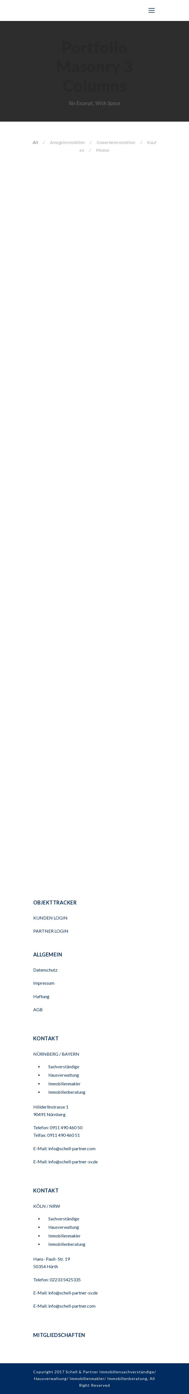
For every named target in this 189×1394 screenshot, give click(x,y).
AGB (38, 1009)
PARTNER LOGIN (51, 931)
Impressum (43, 983)
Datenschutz (45, 969)
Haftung (41, 996)
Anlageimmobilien (67, 142)
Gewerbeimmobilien (116, 142)
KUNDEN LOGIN (50, 917)
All (35, 142)
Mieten (102, 150)
